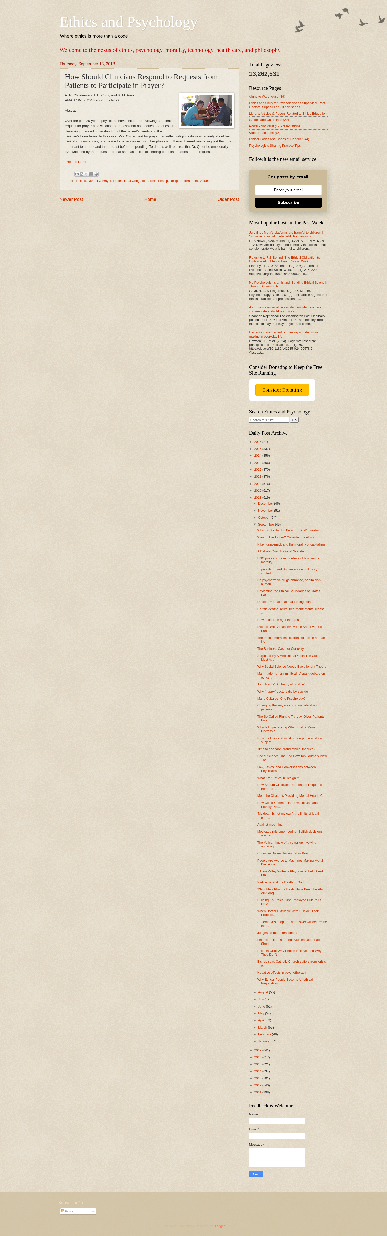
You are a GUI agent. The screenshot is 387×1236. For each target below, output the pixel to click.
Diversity (94, 181)
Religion (175, 181)
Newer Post (71, 199)
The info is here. (77, 162)
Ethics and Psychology (129, 21)
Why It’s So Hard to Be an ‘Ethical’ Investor (288, 530)
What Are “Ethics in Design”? (278, 778)
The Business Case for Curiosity (280, 649)
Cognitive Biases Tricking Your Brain (283, 853)
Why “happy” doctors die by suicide (282, 691)
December (266, 503)
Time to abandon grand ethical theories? (286, 749)
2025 (258, 449)
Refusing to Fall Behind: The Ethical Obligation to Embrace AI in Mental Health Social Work (284, 259)
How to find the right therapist (278, 620)
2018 (258, 497)
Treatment (190, 181)
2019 (258, 490)
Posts (67, 1211)
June (262, 1006)
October (264, 517)
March (263, 1027)
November (266, 510)
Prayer (106, 181)
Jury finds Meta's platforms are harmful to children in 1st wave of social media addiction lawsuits (287, 234)
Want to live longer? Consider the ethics (286, 537)
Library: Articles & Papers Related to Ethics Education (288, 113)
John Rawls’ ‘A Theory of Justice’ (281, 684)
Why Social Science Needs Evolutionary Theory (291, 666)
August (263, 992)
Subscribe (288, 202)
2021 (258, 476)
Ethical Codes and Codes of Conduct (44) (279, 139)
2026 (258, 442)
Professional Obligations (130, 181)
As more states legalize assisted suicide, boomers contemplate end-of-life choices (285, 309)
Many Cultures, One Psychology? (281, 698)
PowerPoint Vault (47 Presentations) (275, 126)
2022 (258, 469)
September (266, 524)
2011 (258, 1092)
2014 (258, 1071)
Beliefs (81, 181)
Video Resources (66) (265, 133)
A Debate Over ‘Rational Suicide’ (281, 551)
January (264, 1041)
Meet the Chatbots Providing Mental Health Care (292, 796)
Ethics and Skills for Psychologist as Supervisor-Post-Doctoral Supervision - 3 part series (287, 105)
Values (204, 181)
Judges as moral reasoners (277, 933)
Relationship (159, 181)
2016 (258, 1057)
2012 (258, 1085)
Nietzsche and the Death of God (280, 882)
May (261, 1013)
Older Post (228, 199)
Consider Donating (282, 390)
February (265, 1034)
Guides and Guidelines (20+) (270, 120)
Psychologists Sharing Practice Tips (275, 146)
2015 (258, 1064)
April (261, 1020)
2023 (258, 463)
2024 (258, 455)
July (261, 999)
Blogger (219, 1226)
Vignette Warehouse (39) (267, 96)
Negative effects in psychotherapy (281, 972)
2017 (258, 1050)
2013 (258, 1078)
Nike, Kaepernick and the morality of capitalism (291, 544)
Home (150, 199)
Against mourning (270, 824)
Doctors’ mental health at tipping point (284, 602)
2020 (258, 484)
